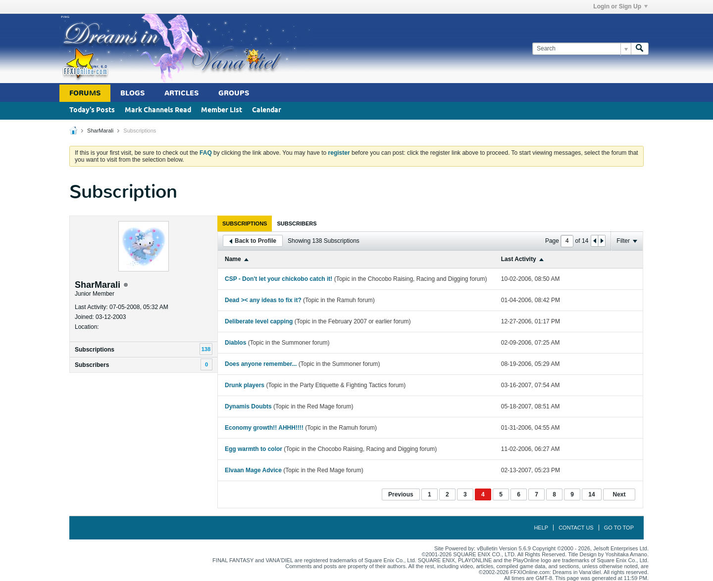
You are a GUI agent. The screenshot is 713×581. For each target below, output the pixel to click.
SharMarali (100, 131)
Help (541, 528)
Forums (85, 93)
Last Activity (518, 259)
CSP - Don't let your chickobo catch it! (278, 278)
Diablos (235, 342)
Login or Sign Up (620, 6)
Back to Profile (252, 240)
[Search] (581, 49)
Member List (221, 110)
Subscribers (92, 364)
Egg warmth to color (253, 449)
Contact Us (576, 528)
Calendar (266, 110)
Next (618, 494)
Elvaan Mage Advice (253, 470)
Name (233, 259)
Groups (233, 93)
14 (591, 494)
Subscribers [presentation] (296, 223)
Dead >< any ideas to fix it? (263, 300)
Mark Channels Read (158, 110)
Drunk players (244, 385)
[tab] (244, 223)
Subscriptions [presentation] (244, 223)
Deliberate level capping (259, 321)
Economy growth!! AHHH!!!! (264, 427)
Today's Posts (92, 110)
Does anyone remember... (261, 363)
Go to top (619, 528)
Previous (400, 494)
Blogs (132, 93)
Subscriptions (94, 349)
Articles (181, 93)
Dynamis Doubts (248, 406)
